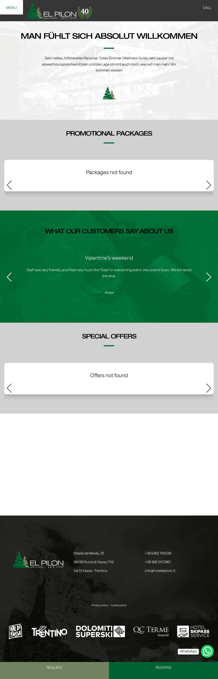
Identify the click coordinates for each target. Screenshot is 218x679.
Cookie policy (118, 605)
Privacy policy (100, 605)
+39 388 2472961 (158, 562)
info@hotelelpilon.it (160, 571)
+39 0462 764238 (158, 553)
